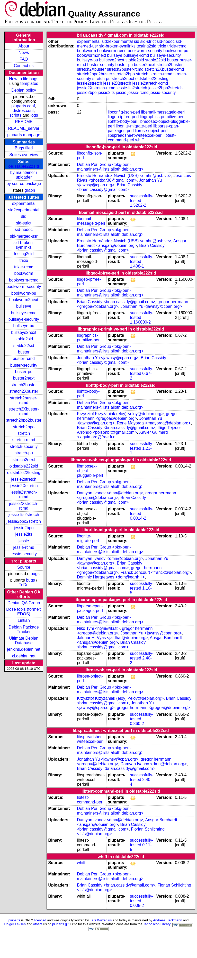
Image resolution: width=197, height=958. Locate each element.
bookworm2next (23, 299)
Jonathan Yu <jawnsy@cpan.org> (151, 306)
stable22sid (23, 345)
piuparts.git (60, 924)
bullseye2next (23, 332)
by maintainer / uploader (23, 174)
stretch (23, 433)
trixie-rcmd (23, 267)
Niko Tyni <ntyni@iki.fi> (98, 628)
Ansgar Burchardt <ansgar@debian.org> (131, 243)
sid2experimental (23, 210)
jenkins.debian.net (23, 649)
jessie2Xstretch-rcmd (23, 505)
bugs (35, 573)
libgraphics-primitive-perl (162, 117)
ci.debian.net (23, 656)
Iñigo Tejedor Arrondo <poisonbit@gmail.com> (129, 429)
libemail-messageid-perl (163, 112)
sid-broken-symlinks (23, 244)
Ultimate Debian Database (23, 640)
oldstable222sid (23, 166)
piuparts (14, 920)
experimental (23, 203)
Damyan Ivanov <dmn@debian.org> (110, 493)
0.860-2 (137, 723)
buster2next (23, 378)
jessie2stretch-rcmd (24, 494)
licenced (40, 920)
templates (29, 83)
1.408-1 (137, 266)
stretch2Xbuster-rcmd (24, 411)
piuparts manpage (23, 135)
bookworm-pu (23, 293)
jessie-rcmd (23, 547)
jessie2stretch (23, 479)
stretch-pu (24, 453)
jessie (24, 541)
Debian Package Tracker (24, 629)
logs (34, 115)
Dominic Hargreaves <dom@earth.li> (111, 577)
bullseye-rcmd (24, 313)
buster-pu (23, 371)
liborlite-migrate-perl (134, 126)
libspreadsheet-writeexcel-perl (135, 135)
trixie (23, 260)
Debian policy (23, 90)
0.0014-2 (138, 518)
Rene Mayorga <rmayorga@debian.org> (154, 423)
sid (23, 216)
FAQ (24, 59)
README (23, 121)
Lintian (24, 620)
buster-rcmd (24, 358)
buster (23, 352)
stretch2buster (24, 385)
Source (23, 567)
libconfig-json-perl (124, 112)
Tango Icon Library (157, 924)
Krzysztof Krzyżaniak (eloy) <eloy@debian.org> (120, 414)
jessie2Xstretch (24, 486)
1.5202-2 (138, 205)
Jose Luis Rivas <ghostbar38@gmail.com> (134, 177)
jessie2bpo (24, 528)
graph (29, 190)
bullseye (23, 306)
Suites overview (23, 154)
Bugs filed (24, 148)
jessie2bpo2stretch (24, 521)
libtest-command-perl (90, 799)
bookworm (23, 273)
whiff (139, 140)
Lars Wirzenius (101, 920)
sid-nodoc (24, 229)
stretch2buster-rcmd (24, 400)
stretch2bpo (23, 427)
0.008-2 (137, 905)
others (37, 924)
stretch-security (24, 446)
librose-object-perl (151, 130)
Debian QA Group (23, 603)
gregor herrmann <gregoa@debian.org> (127, 416)
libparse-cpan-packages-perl (90, 608)
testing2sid (24, 254)
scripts (15, 115)
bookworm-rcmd (24, 280)
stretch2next (24, 459)
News (24, 52)
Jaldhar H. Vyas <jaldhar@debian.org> (112, 637)
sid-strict (24, 223)
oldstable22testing (23, 472)
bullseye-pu (23, 326)
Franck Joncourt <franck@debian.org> (155, 572)
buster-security (23, 365)
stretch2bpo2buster (23, 420)
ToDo (24, 585)
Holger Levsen (15, 924)
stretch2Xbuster (23, 391)
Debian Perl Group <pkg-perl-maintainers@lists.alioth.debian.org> (110, 166)
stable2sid (23, 339)
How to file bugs (23, 79)
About (23, 46)
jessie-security (24, 554)
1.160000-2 (140, 322)
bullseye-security (23, 319)
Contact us (23, 65)
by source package (23, 183)
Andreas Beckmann (167, 920)
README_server (23, 128)
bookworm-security (23, 286)
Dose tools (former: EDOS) (23, 611)
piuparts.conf (23, 106)
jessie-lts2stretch (23, 514)
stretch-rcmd (23, 440)
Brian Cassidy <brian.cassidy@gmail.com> (109, 187)
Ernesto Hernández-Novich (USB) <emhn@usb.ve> (124, 175)
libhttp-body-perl (122, 121)
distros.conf (23, 110)
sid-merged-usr (24, 236)
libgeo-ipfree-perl (123, 117)
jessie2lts (23, 534)
